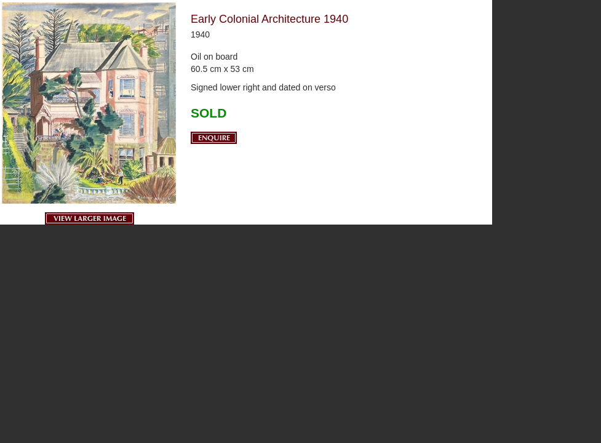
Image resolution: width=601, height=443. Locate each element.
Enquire (214, 138)
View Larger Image (89, 218)
